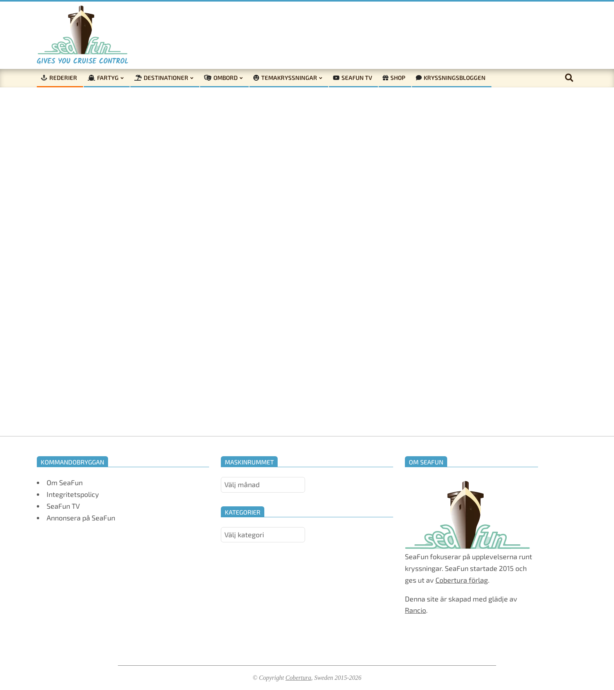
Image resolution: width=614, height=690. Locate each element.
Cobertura (298, 677)
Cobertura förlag (461, 580)
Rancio (415, 610)
